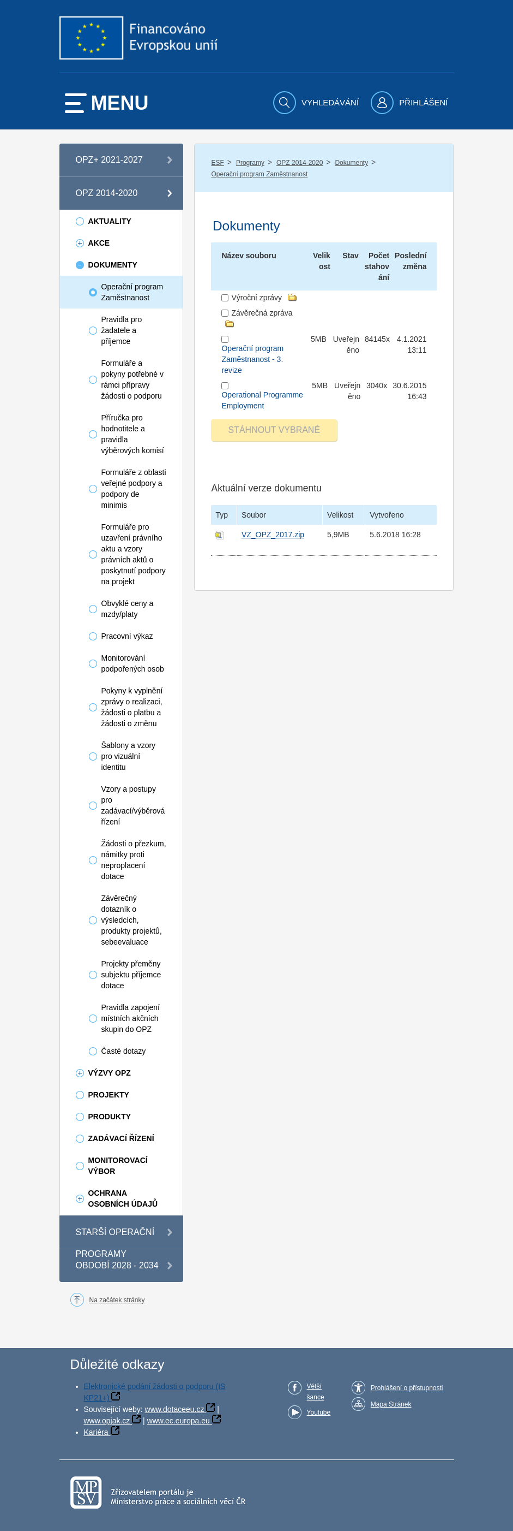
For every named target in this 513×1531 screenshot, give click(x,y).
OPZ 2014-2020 (299, 163)
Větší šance (315, 1391)
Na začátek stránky (117, 1300)
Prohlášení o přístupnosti (407, 1388)
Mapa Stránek (391, 1404)
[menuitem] (317, 102)
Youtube (319, 1412)
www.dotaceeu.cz (174, 1409)
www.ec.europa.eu (178, 1420)
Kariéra (96, 1432)
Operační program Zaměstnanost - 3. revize (252, 359)
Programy (250, 163)
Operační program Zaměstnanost (259, 174)
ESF (217, 163)
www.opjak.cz (107, 1420)
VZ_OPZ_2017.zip (273, 534)
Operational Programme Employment (262, 400)
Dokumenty (351, 163)
